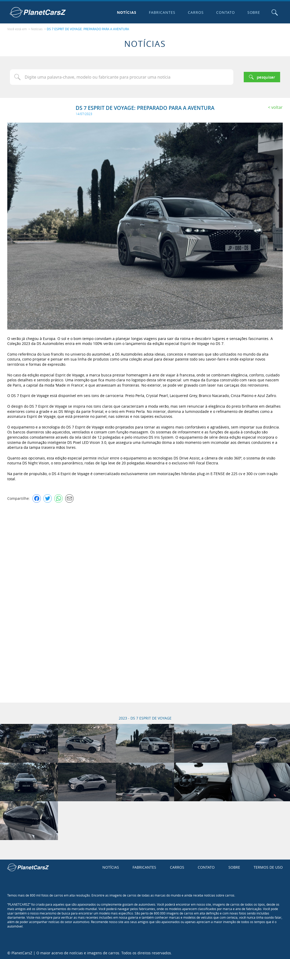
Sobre (253, 12)
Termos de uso (268, 867)
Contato (225, 12)
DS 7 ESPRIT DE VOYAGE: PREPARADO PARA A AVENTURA (88, 29)
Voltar (277, 107)
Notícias (126, 12)
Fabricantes (162, 12)
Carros (195, 12)
